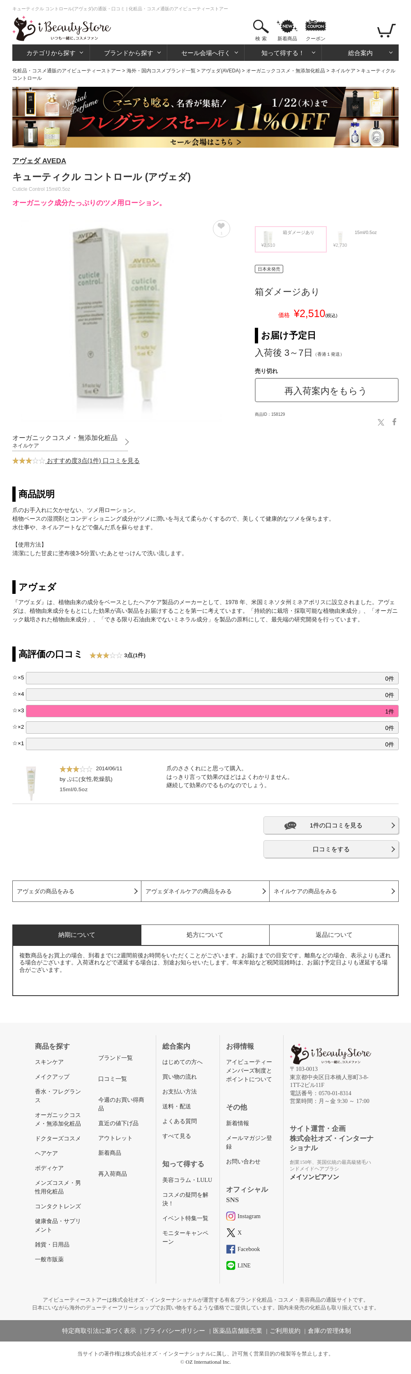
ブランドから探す (128, 52)
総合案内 (360, 52)
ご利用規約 (285, 1331)
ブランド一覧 (115, 1058)
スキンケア (49, 1062)
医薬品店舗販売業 (237, 1331)
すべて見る (176, 1136)
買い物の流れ (179, 1077)
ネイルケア (343, 71)
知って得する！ (283, 52)
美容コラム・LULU (187, 1180)
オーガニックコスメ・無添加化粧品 (285, 71)
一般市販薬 (49, 1259)
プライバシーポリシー (174, 1331)
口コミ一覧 (112, 1079)
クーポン (316, 39)
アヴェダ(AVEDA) (220, 71)
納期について (76, 934)
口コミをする (331, 849)
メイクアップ (52, 1077)
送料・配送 (176, 1106)
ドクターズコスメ (58, 1138)
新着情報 (237, 1123)
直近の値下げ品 (118, 1123)
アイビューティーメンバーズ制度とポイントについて (249, 1070)
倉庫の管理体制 (329, 1331)
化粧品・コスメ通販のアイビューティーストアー (66, 71)
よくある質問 (179, 1121)
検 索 (260, 39)
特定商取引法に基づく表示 (99, 1331)
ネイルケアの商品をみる (305, 891)
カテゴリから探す (51, 52)
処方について (205, 934)
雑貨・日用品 (52, 1245)
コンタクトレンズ (58, 1206)
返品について (334, 934)
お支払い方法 (179, 1092)
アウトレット (115, 1138)
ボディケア (49, 1168)
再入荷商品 (112, 1174)
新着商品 (287, 39)
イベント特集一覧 (185, 1218)
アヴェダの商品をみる (45, 891)
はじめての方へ (182, 1062)
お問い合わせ (243, 1162)
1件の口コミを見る (336, 825)
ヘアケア (46, 1153)
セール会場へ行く (206, 52)
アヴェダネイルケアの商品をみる (188, 891)
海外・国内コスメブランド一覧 (161, 71)
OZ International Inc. (208, 1362)
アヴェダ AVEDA (39, 161)
